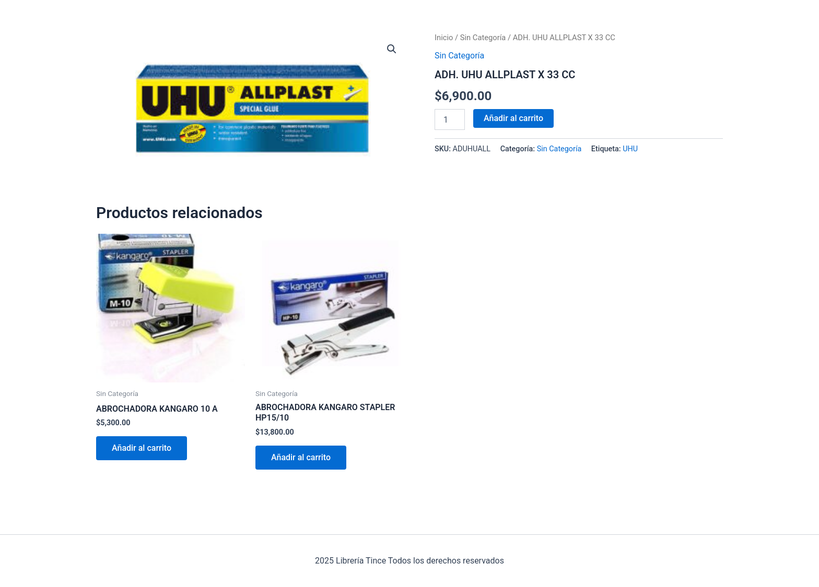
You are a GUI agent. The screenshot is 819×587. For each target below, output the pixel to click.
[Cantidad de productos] (450, 119)
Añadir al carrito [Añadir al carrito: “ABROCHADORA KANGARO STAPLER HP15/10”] (301, 457)
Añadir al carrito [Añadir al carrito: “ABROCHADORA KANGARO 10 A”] (141, 448)
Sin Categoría (483, 37)
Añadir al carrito (513, 118)
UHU (630, 149)
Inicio (444, 37)
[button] (391, 49)
